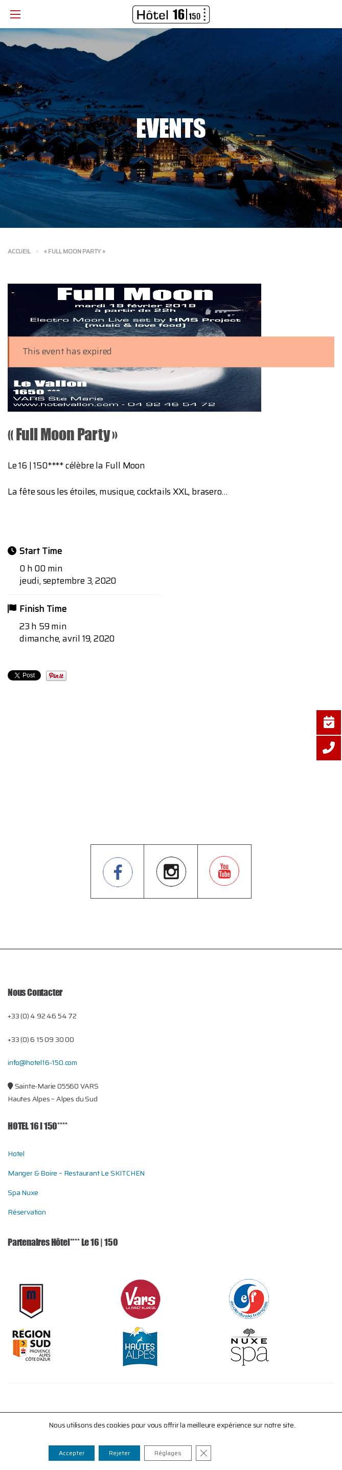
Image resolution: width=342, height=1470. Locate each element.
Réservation (27, 1212)
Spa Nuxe (23, 1192)
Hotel (16, 1153)
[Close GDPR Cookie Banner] (203, 1453)
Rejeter (119, 1453)
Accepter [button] (71, 1453)
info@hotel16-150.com (42, 1062)
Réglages (167, 1453)
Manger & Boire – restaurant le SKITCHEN (76, 1173)
